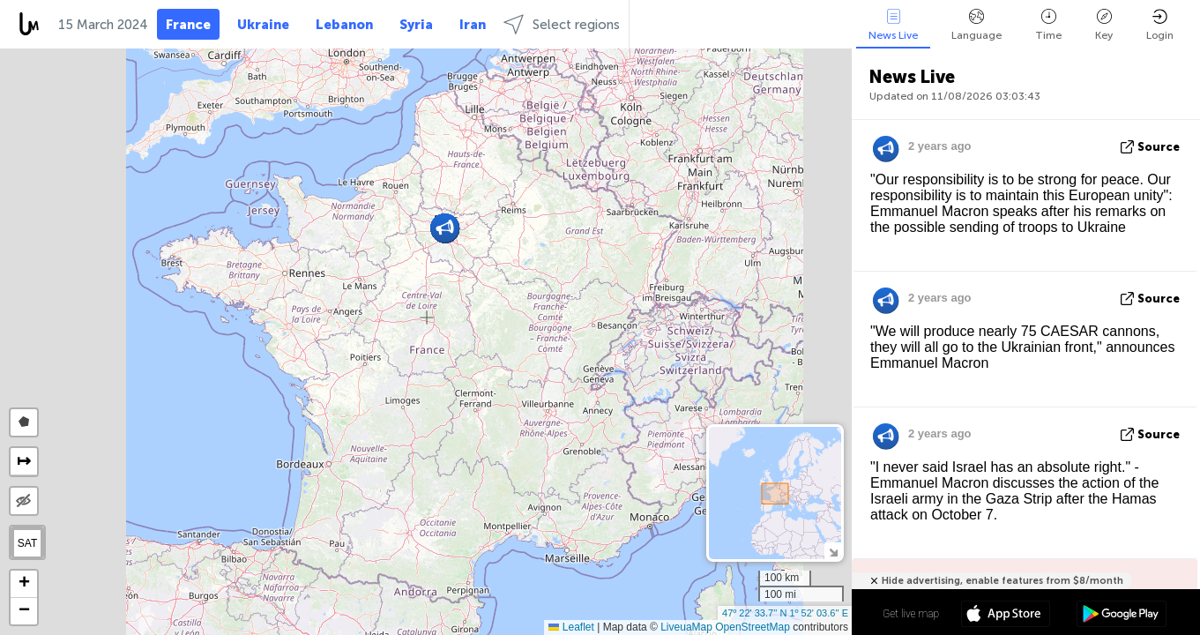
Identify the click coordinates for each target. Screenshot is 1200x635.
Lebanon (344, 25)
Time (1048, 25)
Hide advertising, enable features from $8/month (1002, 580)
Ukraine (263, 25)
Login (1160, 25)
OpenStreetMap (752, 627)
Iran (472, 25)
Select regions (561, 24)
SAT (27, 543)
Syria (416, 25)
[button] (445, 228)
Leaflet (570, 627)
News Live (893, 25)
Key (1104, 25)
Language (976, 25)
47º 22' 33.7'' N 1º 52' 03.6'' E (785, 613)
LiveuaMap (686, 627)
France (188, 25)
